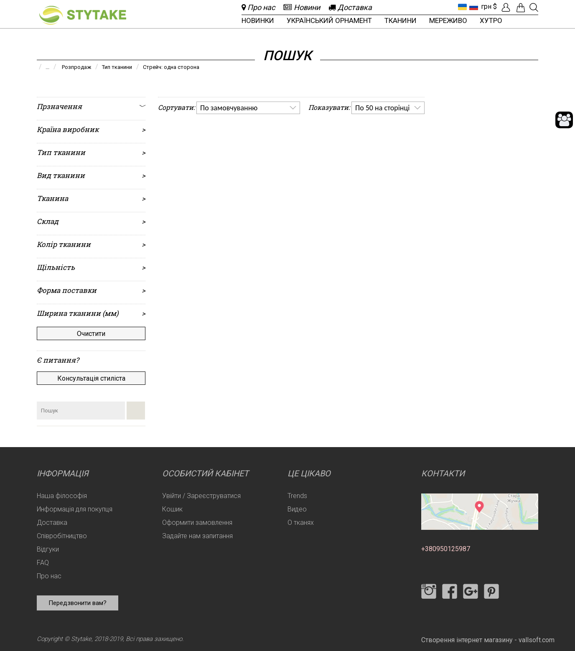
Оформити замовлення (197, 522)
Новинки (258, 20)
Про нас (49, 576)
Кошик (172, 509)
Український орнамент (329, 20)
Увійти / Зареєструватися (201, 496)
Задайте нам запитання (197, 536)
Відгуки (48, 549)
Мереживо (448, 20)
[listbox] (248, 108)
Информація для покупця (74, 509)
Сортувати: (176, 107)
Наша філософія (62, 496)
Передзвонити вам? (77, 603)
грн (486, 6)
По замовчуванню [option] (228, 107)
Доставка (52, 522)
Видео (297, 509)
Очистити (91, 334)
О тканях (301, 522)
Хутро (491, 20)
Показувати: (329, 107)
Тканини (400, 20)
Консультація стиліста (91, 378)
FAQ (43, 563)
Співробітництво (62, 536)
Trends (297, 496)
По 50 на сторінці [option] (382, 107)
